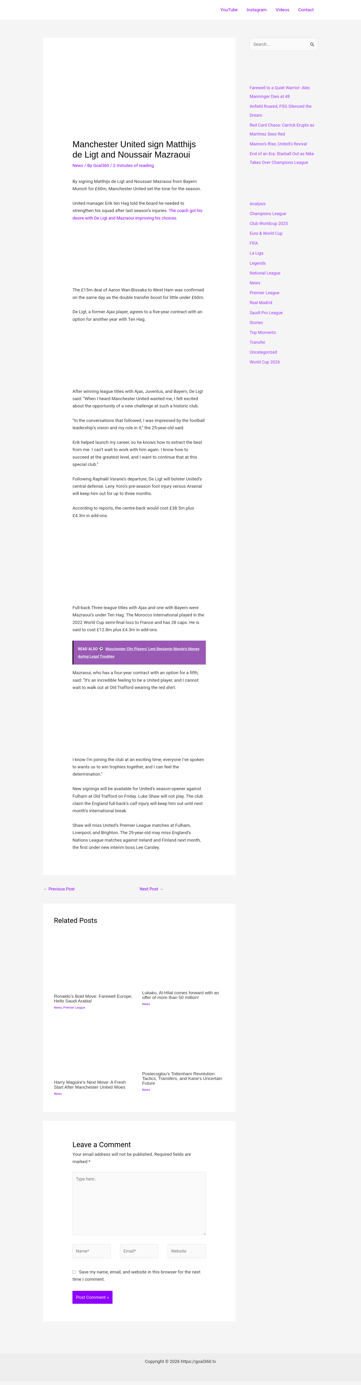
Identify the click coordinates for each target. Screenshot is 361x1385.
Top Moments (263, 332)
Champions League (269, 214)
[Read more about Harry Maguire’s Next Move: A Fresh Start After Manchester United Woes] (95, 1048)
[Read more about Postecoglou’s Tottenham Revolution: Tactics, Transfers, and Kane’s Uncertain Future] (183, 1043)
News (78, 165)
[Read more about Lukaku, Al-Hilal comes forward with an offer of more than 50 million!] (183, 958)
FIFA (254, 243)
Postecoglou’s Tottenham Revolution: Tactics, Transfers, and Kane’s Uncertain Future (180, 1079)
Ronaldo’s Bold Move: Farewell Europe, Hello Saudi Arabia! (95, 999)
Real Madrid (261, 303)
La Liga (257, 253)
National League (266, 273)
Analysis (258, 204)
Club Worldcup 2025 (270, 223)
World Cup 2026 (265, 362)
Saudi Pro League (267, 313)
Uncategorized (264, 352)
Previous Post (59, 889)
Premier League (75, 1008)
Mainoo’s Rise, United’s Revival (280, 144)
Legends (258, 263)
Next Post (152, 889)
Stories (256, 322)
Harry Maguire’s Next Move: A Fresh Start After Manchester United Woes (91, 1085)
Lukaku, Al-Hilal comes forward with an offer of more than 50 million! (182, 995)
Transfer (258, 342)
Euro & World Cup (267, 233)
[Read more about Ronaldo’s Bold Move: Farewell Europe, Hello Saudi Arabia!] (95, 960)
